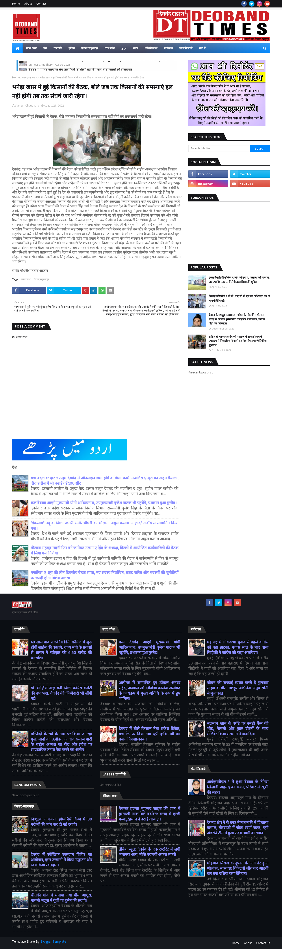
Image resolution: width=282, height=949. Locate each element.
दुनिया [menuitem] (72, 48)
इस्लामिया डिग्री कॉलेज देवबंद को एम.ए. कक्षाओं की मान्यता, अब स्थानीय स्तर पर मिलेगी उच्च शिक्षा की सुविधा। (239, 279)
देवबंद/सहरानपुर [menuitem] (89, 48)
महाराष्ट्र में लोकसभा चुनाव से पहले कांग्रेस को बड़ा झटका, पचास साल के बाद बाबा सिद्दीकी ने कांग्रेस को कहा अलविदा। (237, 647)
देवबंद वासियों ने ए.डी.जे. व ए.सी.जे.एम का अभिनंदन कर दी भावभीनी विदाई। (239, 298)
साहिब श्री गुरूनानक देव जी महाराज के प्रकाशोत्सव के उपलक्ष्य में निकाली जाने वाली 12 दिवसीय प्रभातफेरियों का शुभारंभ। (238, 341)
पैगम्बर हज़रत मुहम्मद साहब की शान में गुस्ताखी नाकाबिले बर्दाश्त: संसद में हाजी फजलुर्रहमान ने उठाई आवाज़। (149, 814)
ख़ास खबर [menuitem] (31, 48)
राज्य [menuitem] (135, 48)
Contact (41, 3)
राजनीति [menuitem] (58, 48)
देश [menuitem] (45, 48)
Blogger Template (53, 941)
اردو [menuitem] (124, 48)
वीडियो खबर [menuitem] (151, 48)
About (28, 3)
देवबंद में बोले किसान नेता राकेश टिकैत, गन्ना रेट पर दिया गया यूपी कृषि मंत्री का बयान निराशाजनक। (149, 734)
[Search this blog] (219, 148)
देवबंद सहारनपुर (29, 77)
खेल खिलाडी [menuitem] (185, 48)
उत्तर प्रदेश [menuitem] (110, 48)
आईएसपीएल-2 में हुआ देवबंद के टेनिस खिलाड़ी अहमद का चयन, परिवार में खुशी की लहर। (237, 787)
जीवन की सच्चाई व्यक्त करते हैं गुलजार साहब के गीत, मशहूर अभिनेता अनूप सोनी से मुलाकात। (237, 688)
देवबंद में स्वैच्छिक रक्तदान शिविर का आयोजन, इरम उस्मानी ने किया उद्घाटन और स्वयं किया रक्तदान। (61, 860)
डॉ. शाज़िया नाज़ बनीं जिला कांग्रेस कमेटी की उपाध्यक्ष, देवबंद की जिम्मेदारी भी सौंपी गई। (61, 693)
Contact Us (263, 943)
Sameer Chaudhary (27, 105)
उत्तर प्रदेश (26, 279)
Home (16, 3)
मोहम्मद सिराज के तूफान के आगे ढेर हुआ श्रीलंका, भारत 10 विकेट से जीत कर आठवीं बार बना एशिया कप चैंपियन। (237, 868)
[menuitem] (17, 48)
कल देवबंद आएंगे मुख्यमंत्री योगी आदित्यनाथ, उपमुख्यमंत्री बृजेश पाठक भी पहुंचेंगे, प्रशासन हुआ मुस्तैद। (104, 503)
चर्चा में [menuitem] (202, 48)
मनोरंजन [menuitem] (168, 48)
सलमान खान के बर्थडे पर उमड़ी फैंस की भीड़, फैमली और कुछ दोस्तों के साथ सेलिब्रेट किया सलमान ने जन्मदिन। (237, 728)
